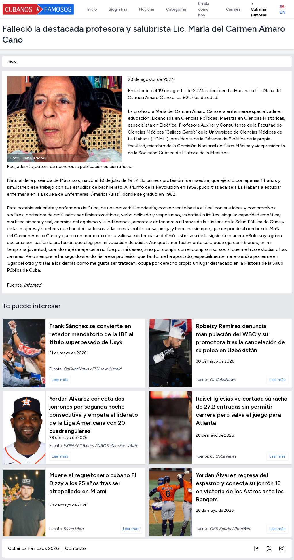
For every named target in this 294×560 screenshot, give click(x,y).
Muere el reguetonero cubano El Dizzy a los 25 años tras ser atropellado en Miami (92, 483)
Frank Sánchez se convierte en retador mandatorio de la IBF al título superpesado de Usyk (91, 334)
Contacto (75, 548)
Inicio (12, 61)
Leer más (60, 379)
